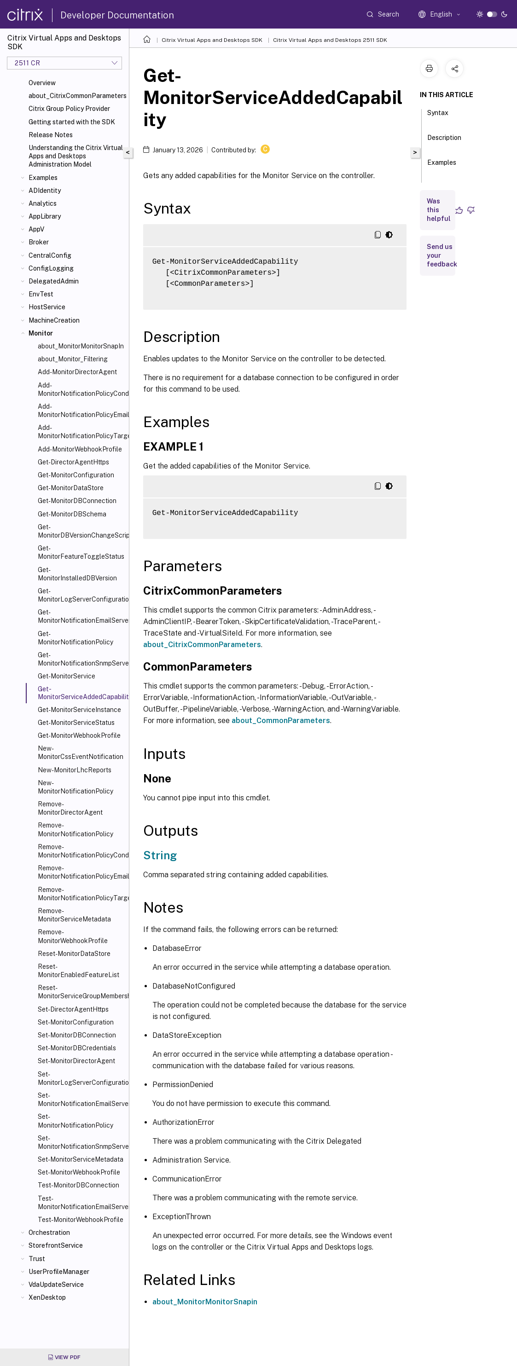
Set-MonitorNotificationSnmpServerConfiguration (81, 1142)
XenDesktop (47, 1297)
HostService (47, 307)
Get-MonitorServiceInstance (79, 709)
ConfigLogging (51, 268)
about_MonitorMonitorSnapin (204, 1301)
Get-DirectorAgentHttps (73, 462)
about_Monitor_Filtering (73, 359)
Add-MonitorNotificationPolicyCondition (81, 389)
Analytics (43, 203)
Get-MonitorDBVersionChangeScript (81, 531)
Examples (43, 177)
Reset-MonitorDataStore (74, 953)
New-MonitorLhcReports (74, 770)
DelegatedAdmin (54, 281)
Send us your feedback (442, 255)
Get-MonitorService (66, 676)
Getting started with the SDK (72, 122)
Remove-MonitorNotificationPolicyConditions (81, 851)
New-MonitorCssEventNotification (80, 752)
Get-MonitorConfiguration (76, 475)
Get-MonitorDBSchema (72, 514)
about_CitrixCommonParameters (77, 95)
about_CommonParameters (281, 720)
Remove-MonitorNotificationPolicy (75, 829)
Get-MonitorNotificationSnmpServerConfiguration (81, 659)
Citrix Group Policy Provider (69, 108)
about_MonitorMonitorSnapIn (81, 346)
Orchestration (49, 1232)
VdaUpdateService (56, 1284)
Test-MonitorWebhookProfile (80, 1219)
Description (444, 142)
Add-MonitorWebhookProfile (80, 449)
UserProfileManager (59, 1271)
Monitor (41, 333)
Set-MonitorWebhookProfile (79, 1172)
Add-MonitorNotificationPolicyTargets (81, 432)
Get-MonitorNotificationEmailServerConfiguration (81, 616)
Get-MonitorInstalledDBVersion (77, 574)
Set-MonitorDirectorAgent (76, 1061)
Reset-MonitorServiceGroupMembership (81, 992)
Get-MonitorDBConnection (77, 500)
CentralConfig (50, 255)
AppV (36, 229)
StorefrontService (56, 1245)
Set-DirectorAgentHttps (73, 1009)
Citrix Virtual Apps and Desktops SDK (212, 40)
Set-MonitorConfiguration (76, 1022)
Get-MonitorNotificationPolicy (75, 638)
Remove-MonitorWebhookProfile (73, 936)
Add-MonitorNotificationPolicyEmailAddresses (81, 410)
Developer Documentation (117, 15)
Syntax (437, 117)
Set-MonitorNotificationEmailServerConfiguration (81, 1099)
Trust (37, 1258)
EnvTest (41, 294)
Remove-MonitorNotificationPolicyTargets (81, 894)
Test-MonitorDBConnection (78, 1185)
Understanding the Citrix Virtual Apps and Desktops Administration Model (76, 156)
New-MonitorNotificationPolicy (75, 787)
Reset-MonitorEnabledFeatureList (78, 970)
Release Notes (51, 135)
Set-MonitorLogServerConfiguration (81, 1078)
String (160, 855)
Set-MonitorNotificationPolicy (75, 1121)
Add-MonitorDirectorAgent (77, 372)
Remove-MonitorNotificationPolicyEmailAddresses (81, 872)
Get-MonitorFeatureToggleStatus (81, 552)
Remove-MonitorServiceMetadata (74, 915)
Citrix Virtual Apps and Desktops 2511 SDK (330, 40)
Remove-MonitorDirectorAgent (70, 808)
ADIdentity (45, 190)
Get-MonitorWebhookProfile (79, 735)
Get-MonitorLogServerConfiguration (81, 595)
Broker (39, 242)
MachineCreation (54, 320)
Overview (42, 83)
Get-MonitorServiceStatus (76, 722)
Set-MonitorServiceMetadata (80, 1159)
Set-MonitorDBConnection (77, 1035)
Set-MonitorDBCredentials (77, 1048)
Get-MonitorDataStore (71, 488)
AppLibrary (45, 216)
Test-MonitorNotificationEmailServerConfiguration (81, 1202)
